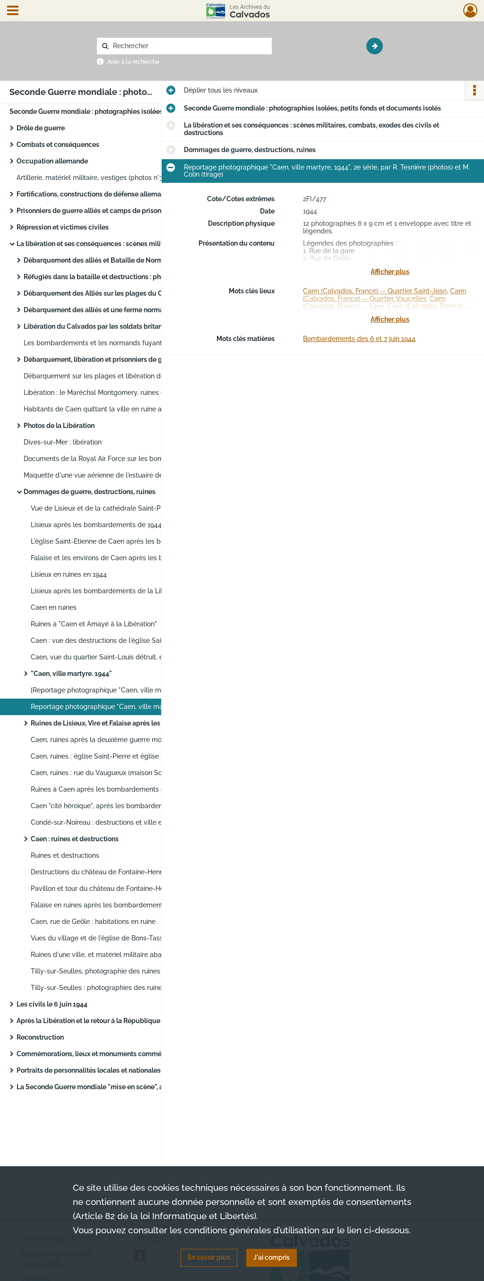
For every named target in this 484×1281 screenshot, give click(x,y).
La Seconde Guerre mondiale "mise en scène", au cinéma (104, 1087)
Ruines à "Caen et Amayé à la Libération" (94, 624)
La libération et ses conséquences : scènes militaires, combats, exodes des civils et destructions (111, 244)
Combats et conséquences (58, 144)
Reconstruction (40, 1037)
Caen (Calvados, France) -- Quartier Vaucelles (384, 294)
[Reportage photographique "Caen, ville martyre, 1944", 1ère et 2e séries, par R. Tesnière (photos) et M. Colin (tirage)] (125, 690)
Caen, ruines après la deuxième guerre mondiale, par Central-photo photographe (125, 739)
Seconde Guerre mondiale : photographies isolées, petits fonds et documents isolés (104, 111)
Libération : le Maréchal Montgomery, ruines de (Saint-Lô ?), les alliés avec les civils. (118, 392)
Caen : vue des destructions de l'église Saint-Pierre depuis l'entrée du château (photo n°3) (125, 640)
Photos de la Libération (59, 425)
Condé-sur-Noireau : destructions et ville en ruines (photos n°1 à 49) (125, 822)
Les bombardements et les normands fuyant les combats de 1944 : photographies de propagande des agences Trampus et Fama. (118, 343)
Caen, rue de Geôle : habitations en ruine (93, 921)
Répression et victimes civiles (63, 227)
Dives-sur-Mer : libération (63, 442)
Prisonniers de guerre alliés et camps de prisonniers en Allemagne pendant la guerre (111, 210)
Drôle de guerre (41, 128)
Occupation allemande (52, 161)
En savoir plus (209, 1257)
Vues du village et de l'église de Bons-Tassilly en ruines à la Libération (125, 938)
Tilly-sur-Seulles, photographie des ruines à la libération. (118, 971)
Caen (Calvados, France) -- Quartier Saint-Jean (375, 291)
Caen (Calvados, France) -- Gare (374, 302)
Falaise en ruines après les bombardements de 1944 (111, 905)
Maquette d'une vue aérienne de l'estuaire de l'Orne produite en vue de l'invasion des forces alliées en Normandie (118, 475)
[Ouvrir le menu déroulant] (12, 11)
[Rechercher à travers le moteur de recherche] (189, 46)
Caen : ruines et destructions (75, 839)
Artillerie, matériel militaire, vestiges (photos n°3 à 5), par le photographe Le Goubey (111, 177)
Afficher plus (390, 271)
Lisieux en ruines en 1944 (69, 574)
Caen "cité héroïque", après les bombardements (104, 806)
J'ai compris (271, 1257)
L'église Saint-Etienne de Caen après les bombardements (119, 541)
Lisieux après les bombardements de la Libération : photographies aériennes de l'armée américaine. (125, 591)
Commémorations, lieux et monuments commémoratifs (102, 1054)
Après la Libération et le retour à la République (88, 1021)
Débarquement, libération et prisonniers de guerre (101, 359)
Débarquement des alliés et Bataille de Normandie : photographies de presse (118, 260)
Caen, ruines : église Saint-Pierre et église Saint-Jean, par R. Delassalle (125, 756)
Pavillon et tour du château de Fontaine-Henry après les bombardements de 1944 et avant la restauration (125, 888)
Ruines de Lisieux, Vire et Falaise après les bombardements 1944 (125, 723)
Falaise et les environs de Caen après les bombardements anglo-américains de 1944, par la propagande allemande (125, 558)
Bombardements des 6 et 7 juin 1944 (359, 338)
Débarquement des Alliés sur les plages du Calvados (105, 293)
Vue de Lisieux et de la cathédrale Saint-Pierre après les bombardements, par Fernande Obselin (125, 508)
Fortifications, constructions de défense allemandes (96, 194)
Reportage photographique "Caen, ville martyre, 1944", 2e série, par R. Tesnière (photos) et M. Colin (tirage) (125, 706)
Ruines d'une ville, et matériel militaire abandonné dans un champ (125, 954)
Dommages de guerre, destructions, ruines (90, 491)
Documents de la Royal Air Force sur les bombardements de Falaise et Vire (118, 458)
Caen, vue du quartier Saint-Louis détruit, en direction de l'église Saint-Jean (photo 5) (125, 657)
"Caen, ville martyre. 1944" (71, 673)
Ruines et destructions (65, 855)
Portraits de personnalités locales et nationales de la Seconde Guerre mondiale (111, 1070)
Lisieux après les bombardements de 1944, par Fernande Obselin (125, 525)
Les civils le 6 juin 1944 (52, 1004)
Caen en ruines (54, 607)
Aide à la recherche (133, 62)
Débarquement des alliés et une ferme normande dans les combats (118, 310)
